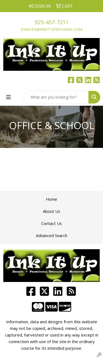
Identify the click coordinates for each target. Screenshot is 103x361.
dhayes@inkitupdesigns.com (51, 29)
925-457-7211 (52, 22)
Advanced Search (51, 235)
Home (51, 199)
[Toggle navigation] (8, 97)
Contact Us (51, 223)
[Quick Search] (56, 97)
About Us (51, 211)
